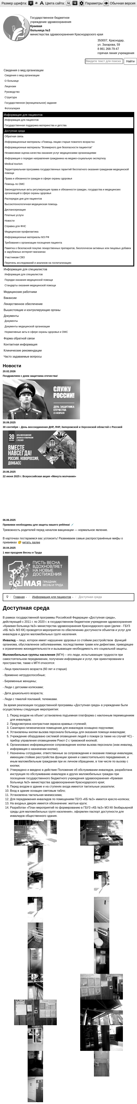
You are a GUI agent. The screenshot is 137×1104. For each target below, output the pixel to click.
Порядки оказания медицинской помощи (29, 279)
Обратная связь (14, 136)
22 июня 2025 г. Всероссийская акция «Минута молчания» (39, 476)
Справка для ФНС (15, 226)
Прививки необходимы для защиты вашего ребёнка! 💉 (38, 524)
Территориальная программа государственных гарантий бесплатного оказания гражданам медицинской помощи (67, 171)
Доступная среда (15, 130)
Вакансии (10, 297)
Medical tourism (14, 163)
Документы (11, 320)
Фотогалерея (12, 108)
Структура (11, 97)
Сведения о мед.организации (22, 75)
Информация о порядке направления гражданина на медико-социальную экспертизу (55, 158)
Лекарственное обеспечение (23, 304)
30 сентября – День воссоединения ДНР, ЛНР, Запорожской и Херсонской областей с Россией (62, 427)
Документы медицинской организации (27, 326)
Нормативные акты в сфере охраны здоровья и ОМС (36, 331)
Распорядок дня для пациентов (23, 198)
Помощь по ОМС (15, 184)
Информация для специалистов (24, 274)
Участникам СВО (15, 257)
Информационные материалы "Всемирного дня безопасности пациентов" (48, 147)
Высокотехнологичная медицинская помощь (31, 204)
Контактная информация (20, 344)
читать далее (31, 542)
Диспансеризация (15, 209)
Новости (9, 220)
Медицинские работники (20, 291)
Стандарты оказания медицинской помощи (30, 285)
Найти (130, 61)
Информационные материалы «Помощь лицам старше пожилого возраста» (50, 141)
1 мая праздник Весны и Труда (22, 552)
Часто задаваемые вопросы (23, 356)
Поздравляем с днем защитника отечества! (30, 375)
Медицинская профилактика (21, 231)
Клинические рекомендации (23, 350)
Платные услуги (14, 215)
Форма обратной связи (19, 338)
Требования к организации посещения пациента (33, 242)
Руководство (12, 91)
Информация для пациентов (22, 119)
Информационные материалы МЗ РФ (27, 237)
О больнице (12, 80)
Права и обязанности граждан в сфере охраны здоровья (38, 178)
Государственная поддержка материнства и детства (35, 125)
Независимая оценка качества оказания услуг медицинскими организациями (50, 152)
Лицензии (10, 86)
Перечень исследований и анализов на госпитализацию (38, 262)
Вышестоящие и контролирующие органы (32, 310)
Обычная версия (119, 3)
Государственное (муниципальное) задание (31, 102)
